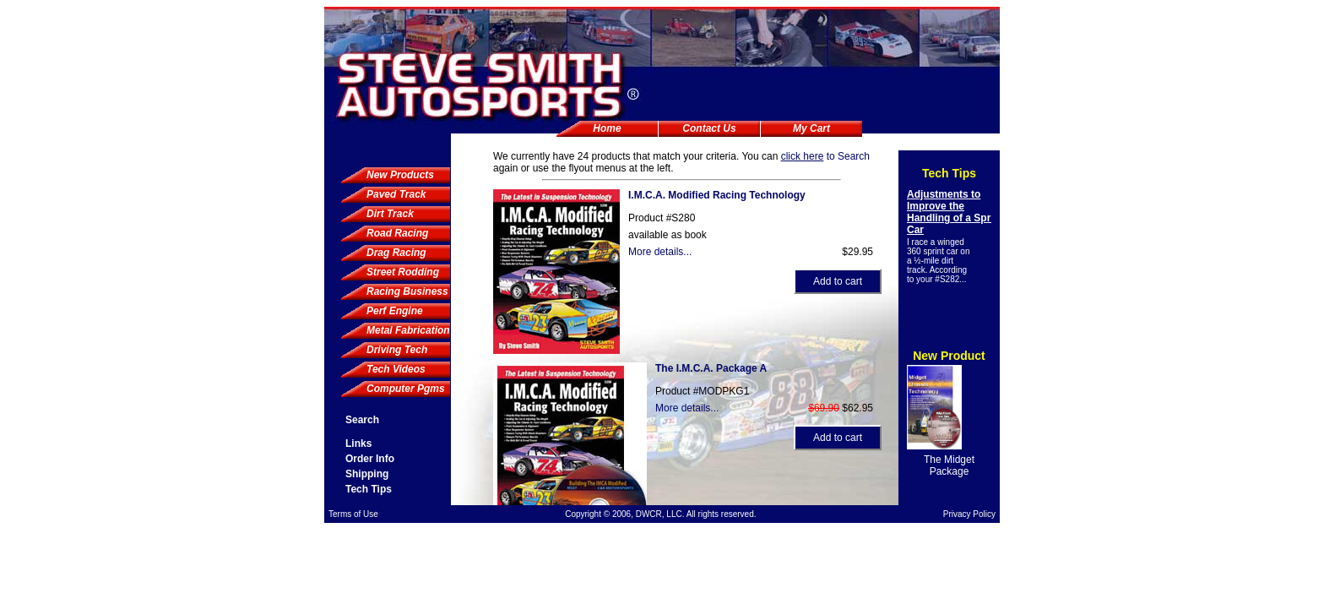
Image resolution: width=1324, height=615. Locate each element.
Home (607, 128)
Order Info (369, 459)
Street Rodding (402, 272)
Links (358, 443)
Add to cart (837, 281)
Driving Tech (396, 350)
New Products (400, 175)
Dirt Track (390, 214)
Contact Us (708, 128)
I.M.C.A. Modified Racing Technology (717, 195)
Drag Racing (396, 253)
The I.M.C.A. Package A (711, 368)
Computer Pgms (405, 389)
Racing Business (407, 291)
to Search (825, 156)
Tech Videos (396, 369)
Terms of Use (353, 514)
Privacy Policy (969, 514)
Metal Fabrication (408, 330)
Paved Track (396, 194)
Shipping (366, 474)
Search (362, 420)
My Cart (811, 128)
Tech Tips (368, 489)
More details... (660, 252)
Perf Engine (394, 311)
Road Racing (397, 233)
